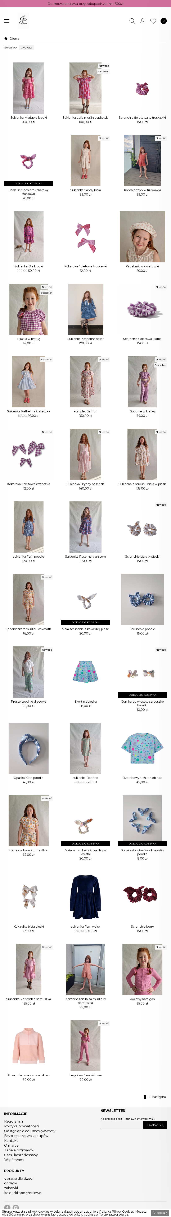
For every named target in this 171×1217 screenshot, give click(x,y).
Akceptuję (160, 1213)
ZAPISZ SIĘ (155, 1125)
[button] (26, 47)
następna (159, 1097)
